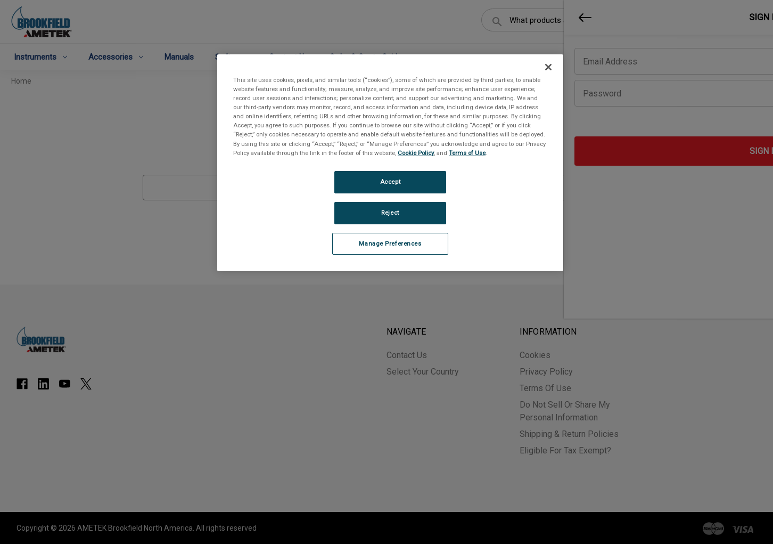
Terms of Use (467, 153)
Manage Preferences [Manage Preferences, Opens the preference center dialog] (390, 243)
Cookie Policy (416, 153)
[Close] (548, 67)
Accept (390, 181)
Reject (390, 212)
